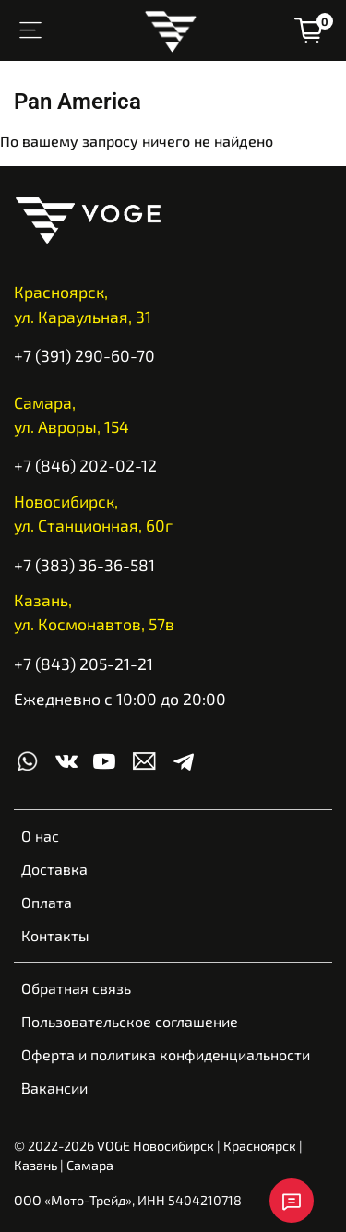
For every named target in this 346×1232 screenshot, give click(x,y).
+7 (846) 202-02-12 (85, 465)
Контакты (55, 935)
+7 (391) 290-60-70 (84, 355)
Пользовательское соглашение (129, 1021)
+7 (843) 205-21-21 (83, 663)
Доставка (54, 869)
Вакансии (54, 1087)
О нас (40, 835)
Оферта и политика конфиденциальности (165, 1054)
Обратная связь (76, 988)
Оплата (46, 902)
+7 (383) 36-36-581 (84, 565)
